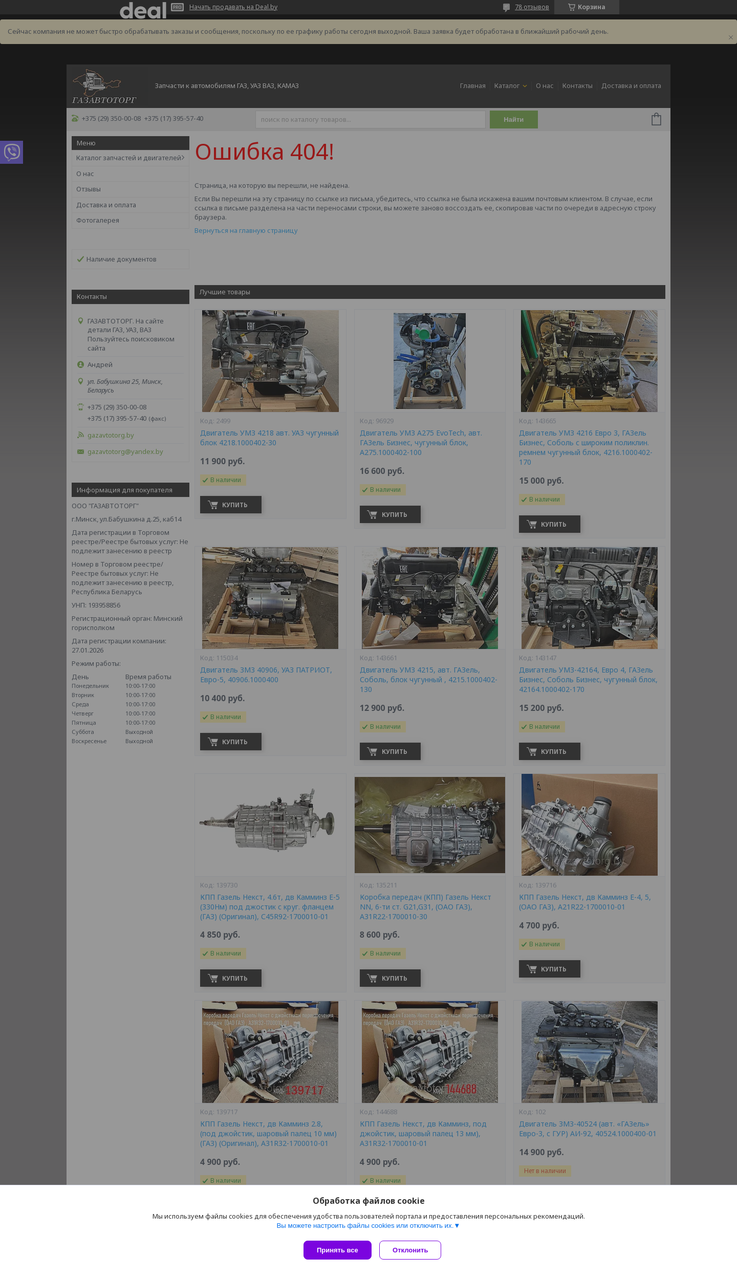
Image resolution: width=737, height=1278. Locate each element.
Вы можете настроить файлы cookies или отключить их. (364, 1227)
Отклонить (412, 1250)
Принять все (337, 1250)
